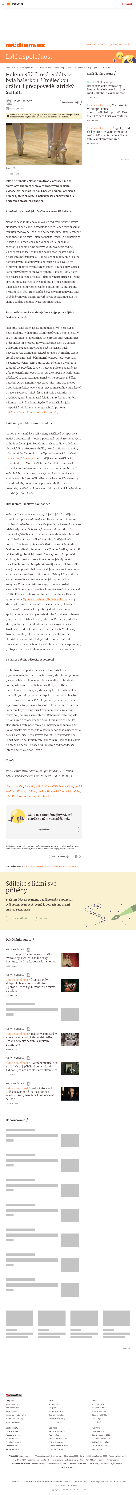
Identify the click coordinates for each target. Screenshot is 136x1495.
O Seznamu (26, 1481)
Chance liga (96, 1419)
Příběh (27, 866)
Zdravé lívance (12, 1439)
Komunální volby (12, 1408)
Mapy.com (29, 1456)
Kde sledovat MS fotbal (101, 1415)
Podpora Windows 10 (117, 1456)
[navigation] (3, 4)
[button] (44, 144)
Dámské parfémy (69, 1464)
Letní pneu (82, 1464)
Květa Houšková (23, 101)
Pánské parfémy (67, 1467)
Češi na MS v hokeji (56, 1415)
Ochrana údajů (81, 1481)
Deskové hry (94, 1464)
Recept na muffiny (13, 1435)
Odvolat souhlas (118, 1481)
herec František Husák (19, 459)
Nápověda (58, 1481)
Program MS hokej (56, 1408)
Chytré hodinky (116, 1464)
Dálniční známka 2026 (101, 1435)
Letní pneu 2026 (98, 1431)
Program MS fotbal (99, 1408)
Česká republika (59, 866)
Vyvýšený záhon (113, 1460)
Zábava (72, 866)
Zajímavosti (38, 866)
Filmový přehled (26, 792)
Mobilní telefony (38, 1464)
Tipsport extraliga (56, 1422)
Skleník (93, 1460)
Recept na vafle (12, 1446)
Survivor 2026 (85, 1456)
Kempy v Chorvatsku (57, 1431)
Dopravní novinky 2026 (101, 1439)
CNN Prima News (62, 787)
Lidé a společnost (98, 105)
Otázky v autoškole (99, 1446)
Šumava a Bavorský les (58, 1439)
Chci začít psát (119, 44)
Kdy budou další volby (14, 1419)
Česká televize (14, 787)
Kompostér (84, 1460)
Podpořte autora (70, 102)
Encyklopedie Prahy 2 (37, 787)
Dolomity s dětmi (56, 1449)
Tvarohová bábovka (13, 1442)
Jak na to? (43, 918)
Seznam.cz (127, 4)
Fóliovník (101, 1460)
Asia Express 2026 (99, 1456)
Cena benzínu (56, 1456)
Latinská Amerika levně (58, 1446)
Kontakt (68, 1481)
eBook (10, 108)
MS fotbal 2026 (98, 1404)
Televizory (104, 1464)
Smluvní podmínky (42, 1481)
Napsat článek (44, 829)
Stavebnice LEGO (54, 1464)
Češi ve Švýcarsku (56, 1442)
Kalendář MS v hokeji (57, 1419)
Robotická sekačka (56, 1460)
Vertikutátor (42, 1460)
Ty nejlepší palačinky (14, 1431)
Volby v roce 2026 (13, 1404)
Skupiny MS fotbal (99, 1411)
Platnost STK (97, 1449)
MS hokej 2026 (54, 1404)
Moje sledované (94, 44)
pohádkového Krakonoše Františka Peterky (32, 413)
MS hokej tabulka (56, 1411)
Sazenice (31, 1460)
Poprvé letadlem (55, 1435)
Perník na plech (12, 1449)
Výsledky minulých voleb (16, 1415)
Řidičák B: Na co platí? (101, 1442)
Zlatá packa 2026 (71, 1456)
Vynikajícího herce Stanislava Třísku (45, 599)
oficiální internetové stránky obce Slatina (31, 797)
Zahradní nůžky (71, 1460)
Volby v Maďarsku (13, 1422)
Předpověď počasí (42, 1456)
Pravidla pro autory (99, 1481)
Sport (90, 82)
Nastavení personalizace (67, 1485)
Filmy (47, 866)
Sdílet (20, 108)
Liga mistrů (96, 1422)
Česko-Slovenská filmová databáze (59, 792)
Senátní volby (11, 1411)
